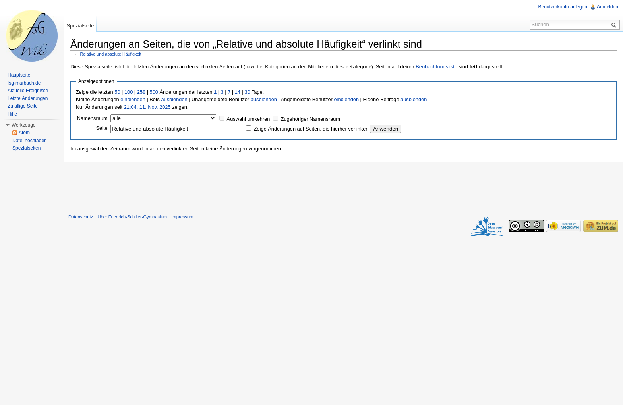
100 (128, 92)
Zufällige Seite (23, 106)
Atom (24, 132)
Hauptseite (19, 75)
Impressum (182, 216)
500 (154, 92)
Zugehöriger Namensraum (310, 119)
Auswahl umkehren (248, 119)
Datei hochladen (29, 140)
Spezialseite (80, 26)
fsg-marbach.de (24, 83)
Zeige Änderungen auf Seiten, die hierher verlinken (311, 129)
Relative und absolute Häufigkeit (110, 54)
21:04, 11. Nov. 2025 (147, 107)
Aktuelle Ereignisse (28, 90)
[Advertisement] (343, 186)
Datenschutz (80, 216)
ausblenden (174, 99)
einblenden (132, 99)
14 (237, 92)
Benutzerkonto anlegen (562, 7)
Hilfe (12, 114)
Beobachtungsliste (436, 66)
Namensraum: (93, 118)
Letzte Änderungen (28, 98)
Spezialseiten (26, 148)
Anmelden (607, 7)
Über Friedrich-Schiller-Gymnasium (132, 216)
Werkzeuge (23, 125)
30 (247, 92)
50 (117, 92)
